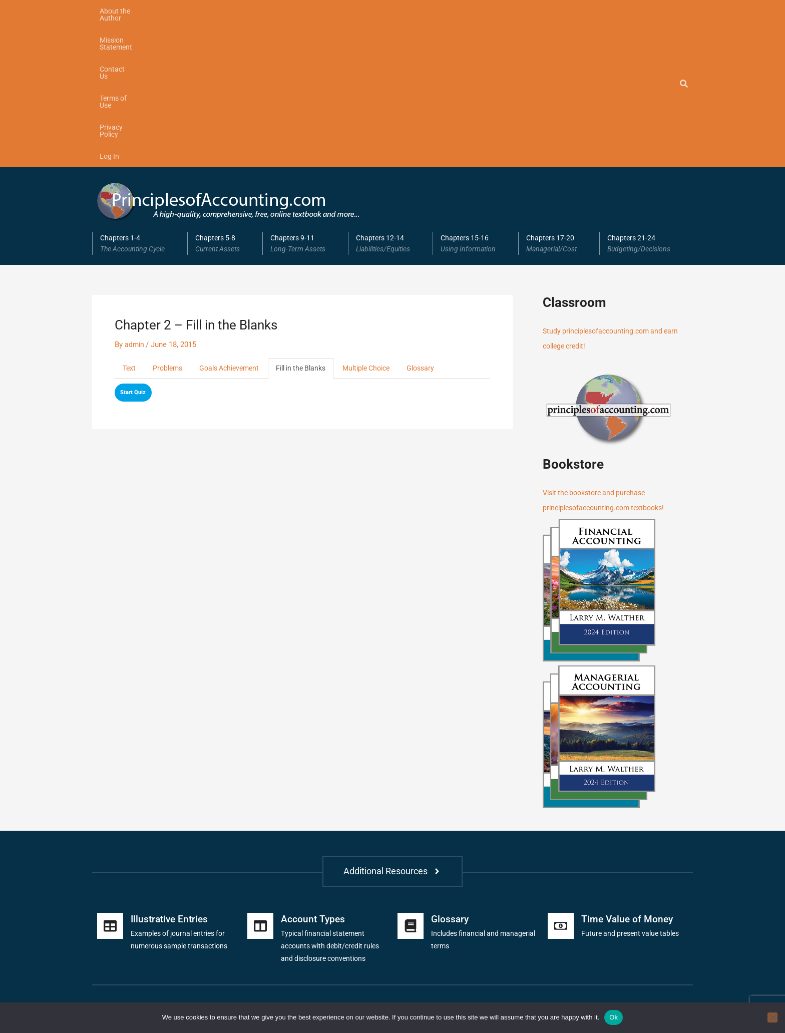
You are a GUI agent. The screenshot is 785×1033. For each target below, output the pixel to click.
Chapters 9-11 (305, 98)
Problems (170, 223)
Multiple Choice (383, 223)
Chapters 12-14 (390, 98)
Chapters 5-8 (225, 98)
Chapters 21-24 (646, 98)
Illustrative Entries (171, 774)
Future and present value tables (633, 788)
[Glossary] (411, 781)
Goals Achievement (235, 223)
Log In (414, 11)
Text (130, 223)
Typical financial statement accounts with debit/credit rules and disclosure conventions (334, 801)
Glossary (441, 223)
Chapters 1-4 (140, 98)
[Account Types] (260, 781)
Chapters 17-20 (559, 98)
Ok (613, 1017)
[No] (772, 1017)
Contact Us (258, 11)
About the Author (126, 11)
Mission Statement (197, 11)
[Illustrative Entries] (110, 781)
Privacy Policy (367, 11)
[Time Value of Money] (561, 781)
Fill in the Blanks (312, 223)
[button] (139, 98)
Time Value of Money (628, 774)
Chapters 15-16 (476, 98)
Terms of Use (311, 11)
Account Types (313, 774)
